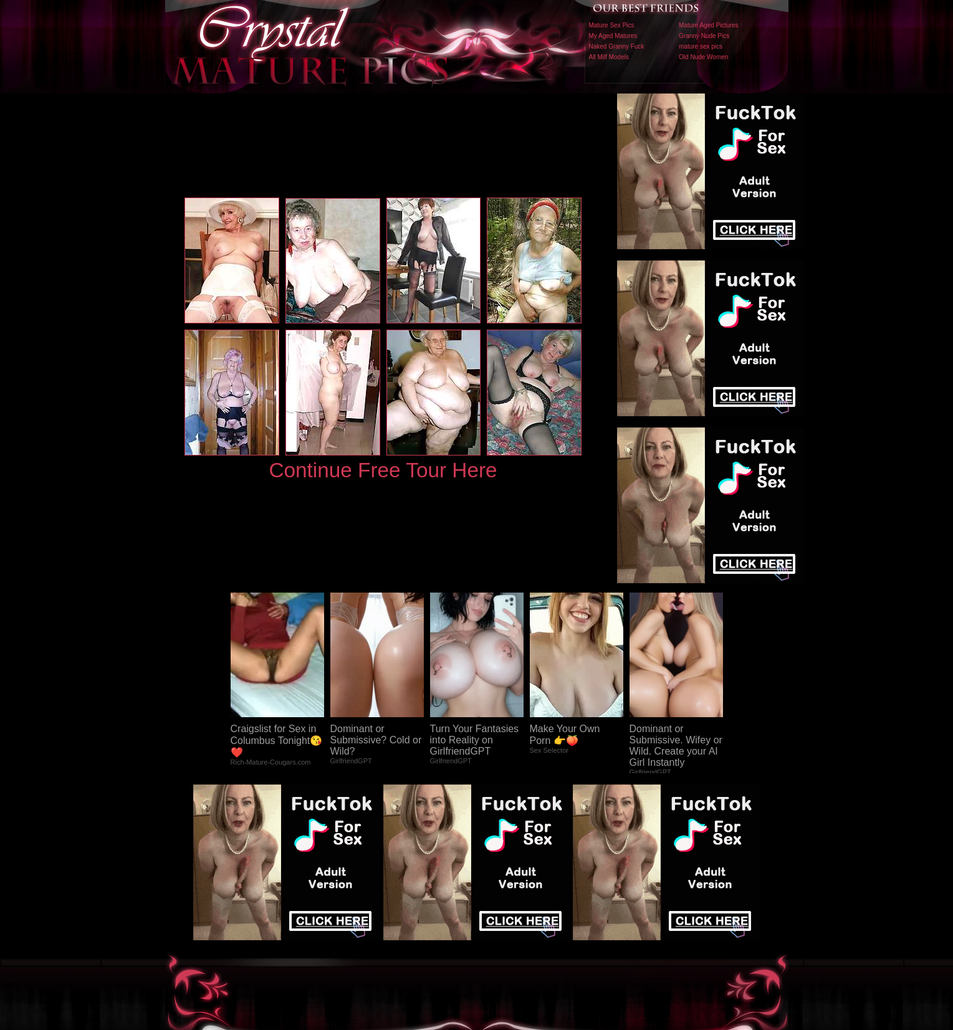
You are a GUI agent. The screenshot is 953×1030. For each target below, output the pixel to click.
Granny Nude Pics (704, 35)
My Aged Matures (613, 35)
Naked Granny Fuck (616, 46)
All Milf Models (609, 57)
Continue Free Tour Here (383, 470)
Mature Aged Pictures (709, 25)
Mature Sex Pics (612, 25)
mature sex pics (700, 46)
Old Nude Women (703, 57)
